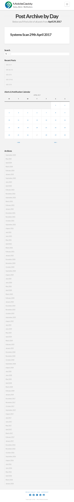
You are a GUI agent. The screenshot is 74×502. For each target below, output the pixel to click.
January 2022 (10, 209)
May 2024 (9, 159)
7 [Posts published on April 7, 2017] (46, 112)
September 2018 (11, 363)
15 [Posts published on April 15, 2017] (55, 120)
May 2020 (9, 286)
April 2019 (9, 336)
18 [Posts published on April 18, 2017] (18, 127)
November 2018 (10, 356)
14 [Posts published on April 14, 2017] (46, 120)
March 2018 (9, 387)
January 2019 (10, 348)
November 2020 (10, 263)
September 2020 (11, 271)
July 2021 (8, 232)
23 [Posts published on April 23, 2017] (65, 127)
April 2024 (9, 162)
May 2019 (9, 332)
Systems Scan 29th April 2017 (30, 35)
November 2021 (10, 217)
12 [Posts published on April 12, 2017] (27, 120)
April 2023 (9, 186)
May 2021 (9, 240)
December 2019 (10, 305)
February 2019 (10, 344)
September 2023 (11, 178)
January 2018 (10, 394)
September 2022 (11, 197)
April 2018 (9, 383)
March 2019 (9, 340)
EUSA (38, 492)
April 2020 (9, 290)
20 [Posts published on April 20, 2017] (37, 127)
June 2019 (9, 329)
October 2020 (10, 267)
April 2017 (9, 429)
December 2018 (10, 352)
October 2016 (10, 452)
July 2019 (8, 325)
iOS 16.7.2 (9, 70)
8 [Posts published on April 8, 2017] (55, 112)
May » (55, 142)
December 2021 (10, 213)
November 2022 (10, 193)
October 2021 (10, 220)
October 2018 (10, 360)
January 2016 (10, 483)
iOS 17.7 (9, 65)
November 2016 (10, 448)
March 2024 (9, 166)
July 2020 (8, 278)
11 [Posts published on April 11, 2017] (18, 120)
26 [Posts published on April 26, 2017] (27, 135)
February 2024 (10, 170)
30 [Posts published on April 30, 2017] (65, 135)
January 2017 (10, 441)
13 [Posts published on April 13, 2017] (37, 120)
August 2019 (10, 321)
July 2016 (8, 464)
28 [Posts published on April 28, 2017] (46, 135)
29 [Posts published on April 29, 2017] (55, 135)
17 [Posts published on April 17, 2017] (9, 127)
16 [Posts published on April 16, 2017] (65, 120)
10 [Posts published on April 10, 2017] (9, 120)
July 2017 (8, 418)
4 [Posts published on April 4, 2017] (18, 112)
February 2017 (10, 437)
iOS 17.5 (9, 75)
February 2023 (10, 189)
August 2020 (10, 275)
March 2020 (9, 294)
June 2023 (9, 182)
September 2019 (11, 317)
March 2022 (9, 201)
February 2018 (10, 390)
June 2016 (9, 468)
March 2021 (9, 247)
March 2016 (9, 479)
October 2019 (10, 313)
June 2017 (9, 421)
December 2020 (10, 259)
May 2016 (9, 472)
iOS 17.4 (9, 84)
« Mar (18, 142)
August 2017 (10, 414)
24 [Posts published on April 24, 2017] (9, 135)
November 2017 (10, 402)
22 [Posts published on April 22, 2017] (55, 127)
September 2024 (11, 155)
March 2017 (9, 433)
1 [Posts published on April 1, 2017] (55, 105)
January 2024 (10, 174)
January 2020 (10, 302)
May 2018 (9, 379)
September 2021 (11, 224)
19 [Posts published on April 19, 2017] (27, 127)
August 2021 (10, 228)
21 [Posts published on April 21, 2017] (46, 127)
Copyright (44, 492)
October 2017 (10, 406)
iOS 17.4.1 (9, 79)
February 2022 (10, 205)
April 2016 (9, 476)
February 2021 (10, 251)
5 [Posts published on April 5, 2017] (27, 112)
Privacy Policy (31, 492)
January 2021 (10, 255)
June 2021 (9, 236)
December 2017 (10, 398)
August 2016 (10, 460)
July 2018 (8, 371)
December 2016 (10, 445)
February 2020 (10, 298)
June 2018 (9, 375)
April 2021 (9, 244)
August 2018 (10, 367)
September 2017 (11, 410)
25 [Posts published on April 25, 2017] (18, 135)
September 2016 (11, 456)
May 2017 (9, 425)
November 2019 (10, 309)
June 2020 (9, 282)
